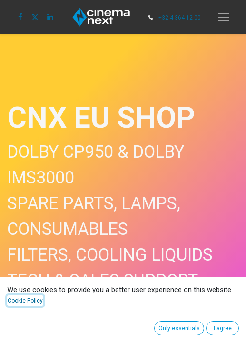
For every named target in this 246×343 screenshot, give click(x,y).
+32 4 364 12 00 (179, 17)
